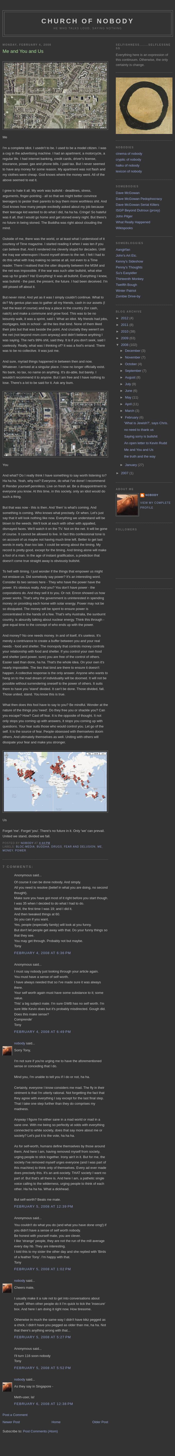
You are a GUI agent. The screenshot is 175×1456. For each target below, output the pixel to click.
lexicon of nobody (129, 171)
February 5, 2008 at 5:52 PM (42, 1368)
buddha (43, 846)
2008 (125, 345)
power (20, 850)
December (133, 351)
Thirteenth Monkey (130, 279)
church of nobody (87, 21)
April (129, 404)
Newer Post (11, 1422)
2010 (125, 331)
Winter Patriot (126, 291)
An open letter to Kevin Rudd (145, 443)
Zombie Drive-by (128, 296)
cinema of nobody (129, 154)
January (131, 465)
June (129, 391)
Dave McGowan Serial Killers (137, 205)
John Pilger (124, 216)
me (100, 846)
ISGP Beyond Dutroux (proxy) (138, 210)
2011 (125, 325)
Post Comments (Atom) (40, 1431)
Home (56, 1422)
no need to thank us (138, 430)
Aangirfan (123, 249)
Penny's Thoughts (129, 267)
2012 (125, 318)
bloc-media (25, 846)
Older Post (100, 1422)
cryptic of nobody (128, 159)
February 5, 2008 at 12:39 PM (43, 1206)
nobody (19, 1043)
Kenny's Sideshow (129, 261)
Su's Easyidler (126, 273)
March (130, 411)
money (8, 850)
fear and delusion (79, 846)
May (128, 397)
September (133, 371)
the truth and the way (139, 456)
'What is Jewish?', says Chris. (146, 423)
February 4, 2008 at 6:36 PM (42, 953)
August (130, 377)
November (133, 357)
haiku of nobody (127, 165)
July (128, 384)
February (132, 417)
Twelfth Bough (126, 285)
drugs (56, 846)
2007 (125, 473)
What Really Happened (133, 222)
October (131, 364)
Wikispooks (124, 228)
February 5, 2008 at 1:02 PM (42, 1269)
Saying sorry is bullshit (140, 436)
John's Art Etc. (126, 255)
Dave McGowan (127, 193)
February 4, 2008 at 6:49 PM (42, 1032)
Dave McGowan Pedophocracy (139, 199)
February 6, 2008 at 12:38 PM (43, 1404)
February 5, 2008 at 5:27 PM (42, 1337)
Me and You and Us (138, 450)
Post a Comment (15, 1415)
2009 (125, 338)
